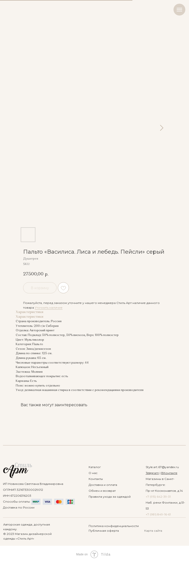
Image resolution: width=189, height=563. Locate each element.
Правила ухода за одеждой (110, 496)
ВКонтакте (169, 473)
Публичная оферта (104, 530)
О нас (93, 473)
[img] (17, 470)
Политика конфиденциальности (114, 526)
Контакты (96, 479)
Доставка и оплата (103, 485)
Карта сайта (153, 530)
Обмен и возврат (102, 491)
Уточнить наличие (49, 307)
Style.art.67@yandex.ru (162, 467)
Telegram (152, 473)
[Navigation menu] (179, 9)
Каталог (95, 467)
